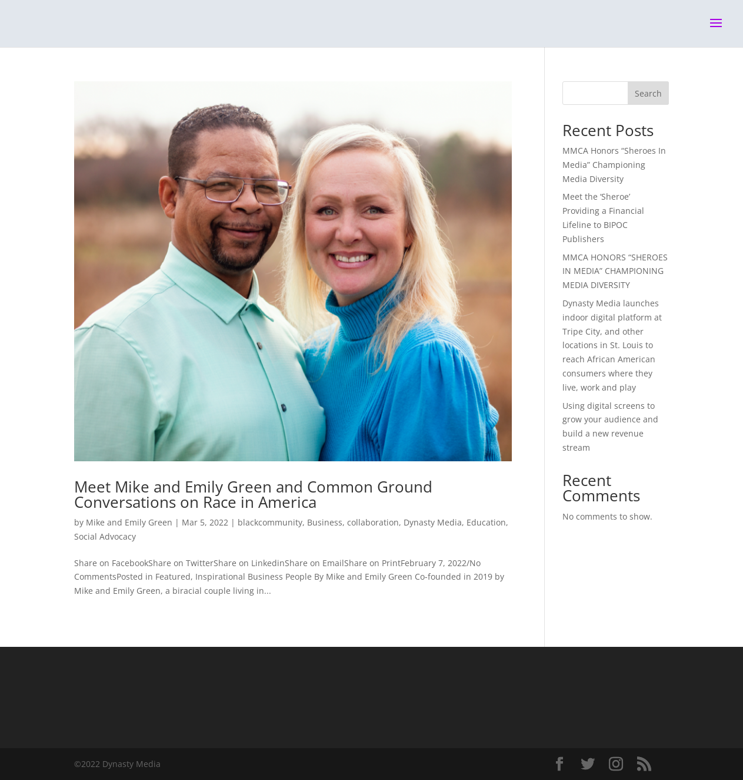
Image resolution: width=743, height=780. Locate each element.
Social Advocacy (105, 536)
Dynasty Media (433, 522)
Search (648, 93)
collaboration (373, 522)
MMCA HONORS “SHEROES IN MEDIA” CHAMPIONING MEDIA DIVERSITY (615, 271)
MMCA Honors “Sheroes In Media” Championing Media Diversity (614, 164)
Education (486, 522)
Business (324, 522)
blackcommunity (270, 522)
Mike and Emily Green (129, 522)
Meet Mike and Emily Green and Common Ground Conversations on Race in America (253, 494)
